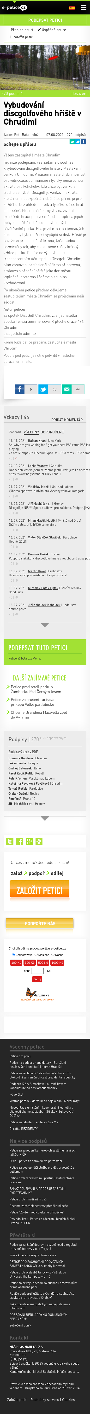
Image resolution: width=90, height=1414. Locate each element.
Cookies (68, 1399)
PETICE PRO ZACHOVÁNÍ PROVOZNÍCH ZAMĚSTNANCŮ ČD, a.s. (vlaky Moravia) (37, 1263)
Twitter (77, 141)
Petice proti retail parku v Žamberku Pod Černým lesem (36, 689)
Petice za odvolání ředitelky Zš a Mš (34, 1122)
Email (72, 141)
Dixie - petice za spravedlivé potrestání (36, 1161)
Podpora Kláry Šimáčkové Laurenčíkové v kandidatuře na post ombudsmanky (38, 1086)
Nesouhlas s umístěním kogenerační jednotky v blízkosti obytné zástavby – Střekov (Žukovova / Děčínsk (41, 1111)
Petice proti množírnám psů (28, 1199)
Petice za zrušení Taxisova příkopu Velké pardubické (32, 702)
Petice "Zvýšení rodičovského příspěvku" (37, 1212)
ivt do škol (16, 1094)
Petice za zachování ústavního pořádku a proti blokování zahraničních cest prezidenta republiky (42, 1075)
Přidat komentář (67, 419)
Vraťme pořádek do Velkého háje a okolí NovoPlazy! (45, 1101)
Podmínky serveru (44, 1399)
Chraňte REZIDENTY (24, 1128)
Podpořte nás (40, 925)
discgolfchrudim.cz (20, 333)
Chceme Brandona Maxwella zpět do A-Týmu (39, 715)
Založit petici (23, 36)
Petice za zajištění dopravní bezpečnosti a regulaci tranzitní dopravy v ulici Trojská (43, 1246)
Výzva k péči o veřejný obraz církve (33, 1255)
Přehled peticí (22, 29)
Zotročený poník (20, 1325)
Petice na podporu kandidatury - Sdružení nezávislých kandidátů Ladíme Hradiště (38, 1064)
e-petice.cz (14, 8)
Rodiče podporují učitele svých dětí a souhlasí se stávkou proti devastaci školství (42, 1295)
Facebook (83, 141)
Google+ (29, 841)
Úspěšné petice (54, 29)
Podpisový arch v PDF (23, 751)
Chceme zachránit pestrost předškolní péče (39, 1206)
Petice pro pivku (20, 1056)
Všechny (31, 432)
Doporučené (52, 432)
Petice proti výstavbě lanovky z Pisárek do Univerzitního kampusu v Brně (38, 1274)
